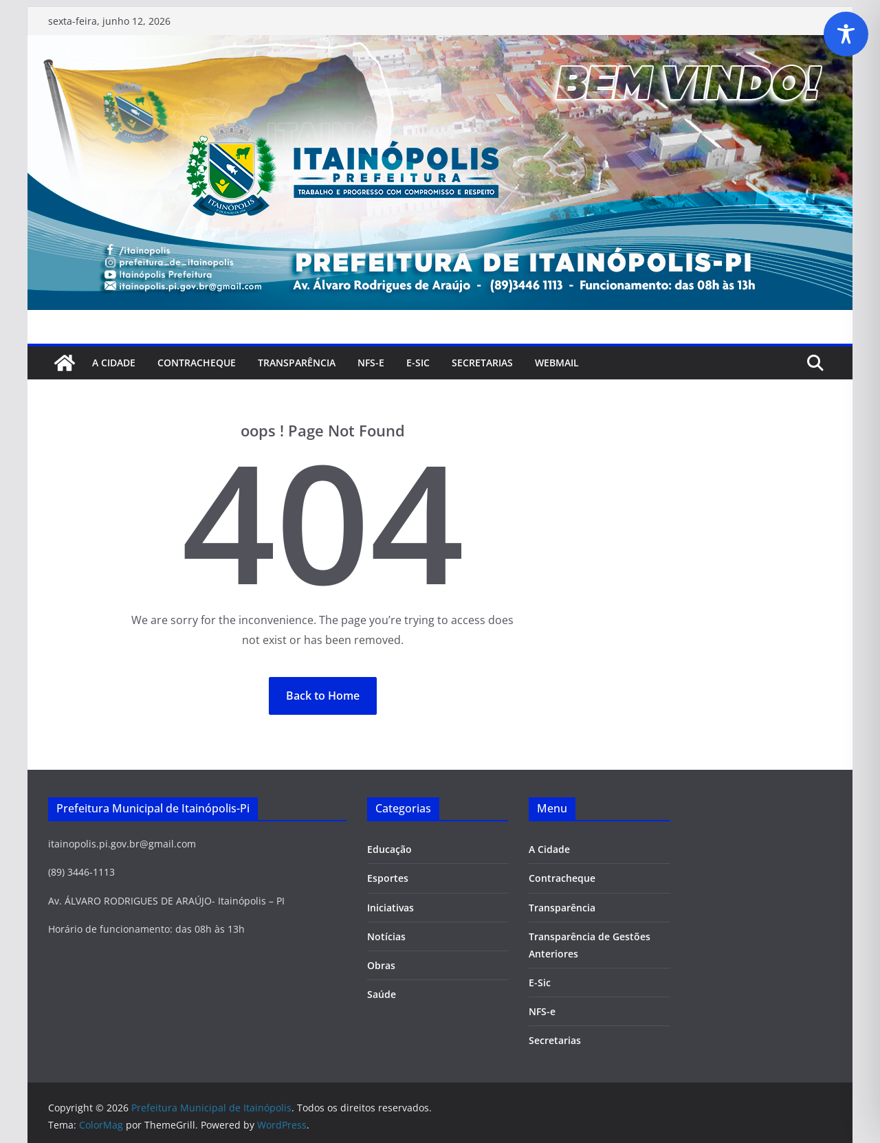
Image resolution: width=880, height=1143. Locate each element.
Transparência (297, 362)
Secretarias (555, 1040)
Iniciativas (390, 907)
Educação (389, 849)
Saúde (381, 994)
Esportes (387, 878)
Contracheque (196, 362)
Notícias (386, 936)
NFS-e (371, 362)
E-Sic (418, 362)
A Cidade (113, 362)
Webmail (557, 362)
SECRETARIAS (482, 362)
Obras (381, 965)
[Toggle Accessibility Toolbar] (846, 34)
